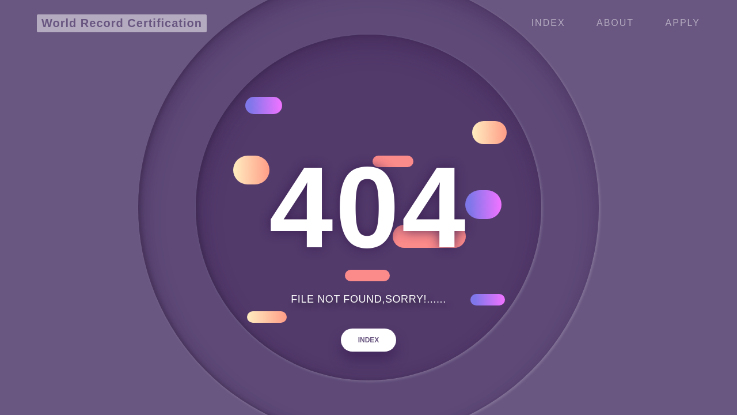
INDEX (368, 340)
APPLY (683, 23)
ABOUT (615, 23)
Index (548, 23)
